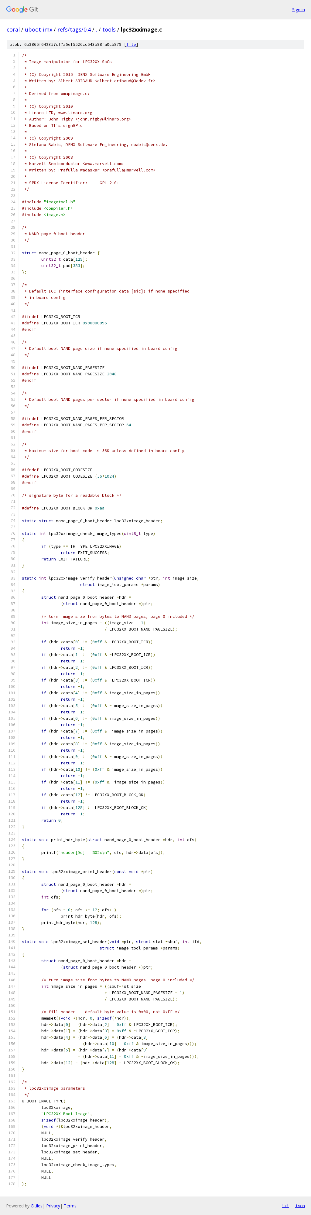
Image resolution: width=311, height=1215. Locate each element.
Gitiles (37, 1206)
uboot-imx (38, 29)
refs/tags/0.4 (74, 29)
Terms (70, 1206)
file (131, 44)
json (300, 1205)
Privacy (53, 1206)
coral (13, 29)
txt (285, 1205)
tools (109, 29)
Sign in (298, 9)
